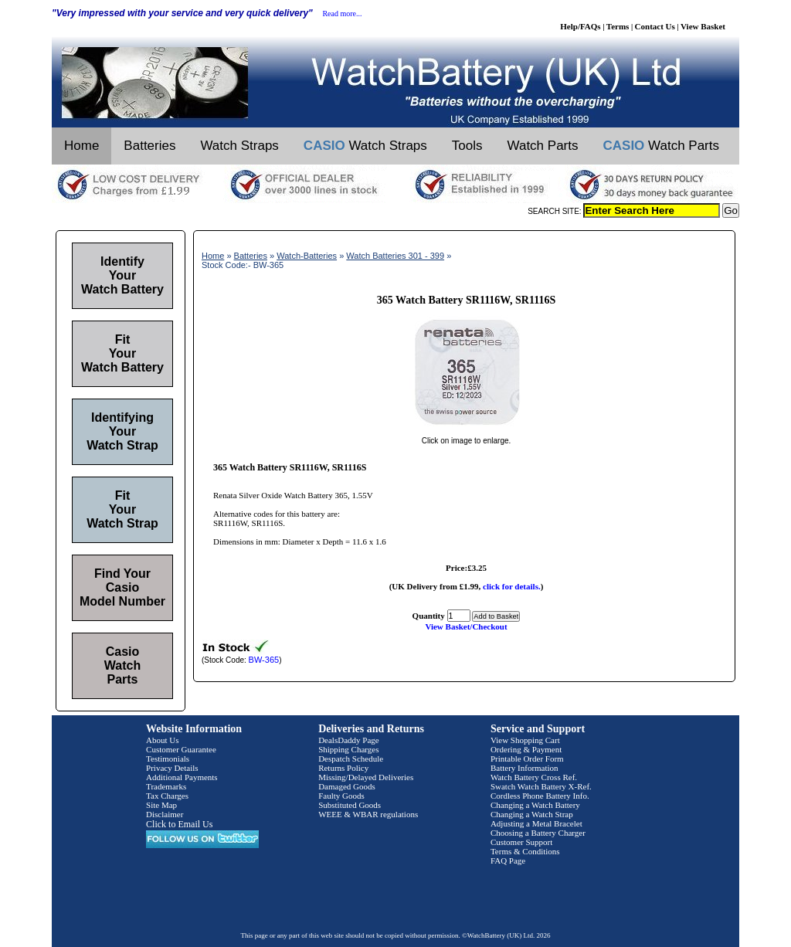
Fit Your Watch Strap (122, 509)
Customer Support (521, 842)
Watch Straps (239, 145)
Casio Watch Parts (122, 665)
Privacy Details (172, 767)
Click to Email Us (179, 824)
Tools (467, 145)
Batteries (149, 145)
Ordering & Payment (526, 749)
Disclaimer (164, 814)
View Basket (703, 26)
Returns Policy (343, 767)
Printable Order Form (527, 758)
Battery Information (524, 767)
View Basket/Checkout (466, 626)
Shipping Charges (348, 749)
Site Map (161, 805)
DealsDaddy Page (348, 740)
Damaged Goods (346, 786)
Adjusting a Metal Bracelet (536, 823)
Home (81, 145)
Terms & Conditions (525, 851)
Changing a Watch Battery (535, 805)
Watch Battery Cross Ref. (534, 777)
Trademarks (166, 786)
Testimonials (167, 758)
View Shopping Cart (525, 740)
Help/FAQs (580, 26)
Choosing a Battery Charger (538, 832)
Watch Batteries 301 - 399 (395, 255)
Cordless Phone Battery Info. (540, 795)
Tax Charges (167, 795)
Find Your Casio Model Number (122, 587)
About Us (162, 740)
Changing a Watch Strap (532, 814)
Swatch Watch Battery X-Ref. (541, 786)
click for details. (512, 586)
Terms (618, 26)
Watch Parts (543, 145)
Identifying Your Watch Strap (122, 431)
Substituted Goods (349, 805)
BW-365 (264, 659)
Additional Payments (182, 777)
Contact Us (655, 26)
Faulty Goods (341, 795)
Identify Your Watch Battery (122, 275)
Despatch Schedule (350, 758)
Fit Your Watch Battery (122, 353)
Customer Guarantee (181, 749)
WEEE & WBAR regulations (368, 814)
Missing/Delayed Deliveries (365, 777)
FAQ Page (508, 860)
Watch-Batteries (307, 255)
